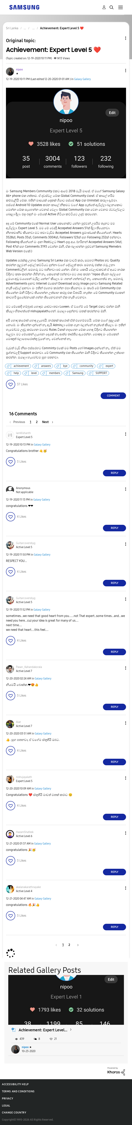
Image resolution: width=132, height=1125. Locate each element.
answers (46, 366)
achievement (21, 366)
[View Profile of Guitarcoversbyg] (25, 543)
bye (65, 366)
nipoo (25, 1047)
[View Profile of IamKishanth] (23, 433)
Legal (6, 1105)
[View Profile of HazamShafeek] (24, 832)
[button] (119, 70)
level (34, 373)
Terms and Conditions (18, 1091)
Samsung (77, 373)
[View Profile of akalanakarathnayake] (28, 887)
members (54, 373)
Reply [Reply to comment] (114, 473)
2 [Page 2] (37, 422)
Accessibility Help (15, 1084)
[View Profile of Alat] (18, 722)
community (86, 366)
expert (109, 366)
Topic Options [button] (119, 38)
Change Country (14, 1112)
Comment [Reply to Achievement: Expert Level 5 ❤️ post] (113, 395)
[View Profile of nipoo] (19, 69)
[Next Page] (48, 422)
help (16, 373)
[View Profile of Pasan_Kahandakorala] (29, 667)
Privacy (7, 1098)
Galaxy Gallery (82, 79)
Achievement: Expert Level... (43, 1030)
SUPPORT (101, 373)
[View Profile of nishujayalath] (24, 777)
